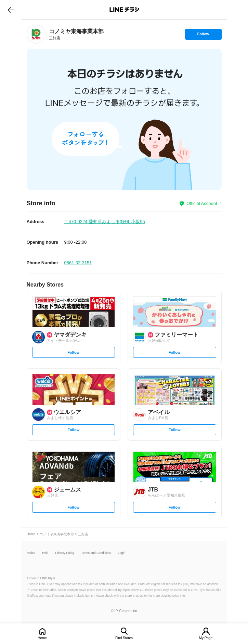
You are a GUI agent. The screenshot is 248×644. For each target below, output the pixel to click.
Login (122, 553)
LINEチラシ (124, 9)
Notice (31, 553)
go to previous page (11, 9)
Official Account (201, 203)
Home (42, 638)
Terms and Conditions (96, 553)
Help (45, 553)
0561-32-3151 (78, 262)
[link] (36, 34)
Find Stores (124, 638)
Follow (203, 36)
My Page (205, 638)
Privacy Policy (65, 553)
